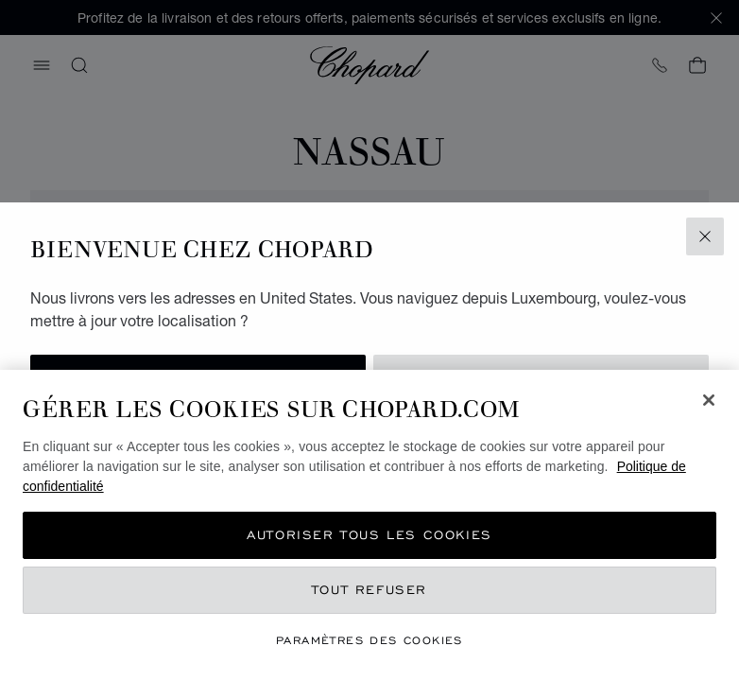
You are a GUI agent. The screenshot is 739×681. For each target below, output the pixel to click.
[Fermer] (709, 400)
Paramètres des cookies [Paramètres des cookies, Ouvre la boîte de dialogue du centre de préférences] (369, 640)
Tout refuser (369, 590)
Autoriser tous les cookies (369, 535)
